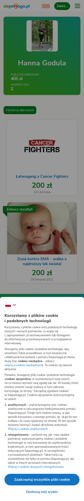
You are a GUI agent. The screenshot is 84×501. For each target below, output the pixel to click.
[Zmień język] (10, 305)
